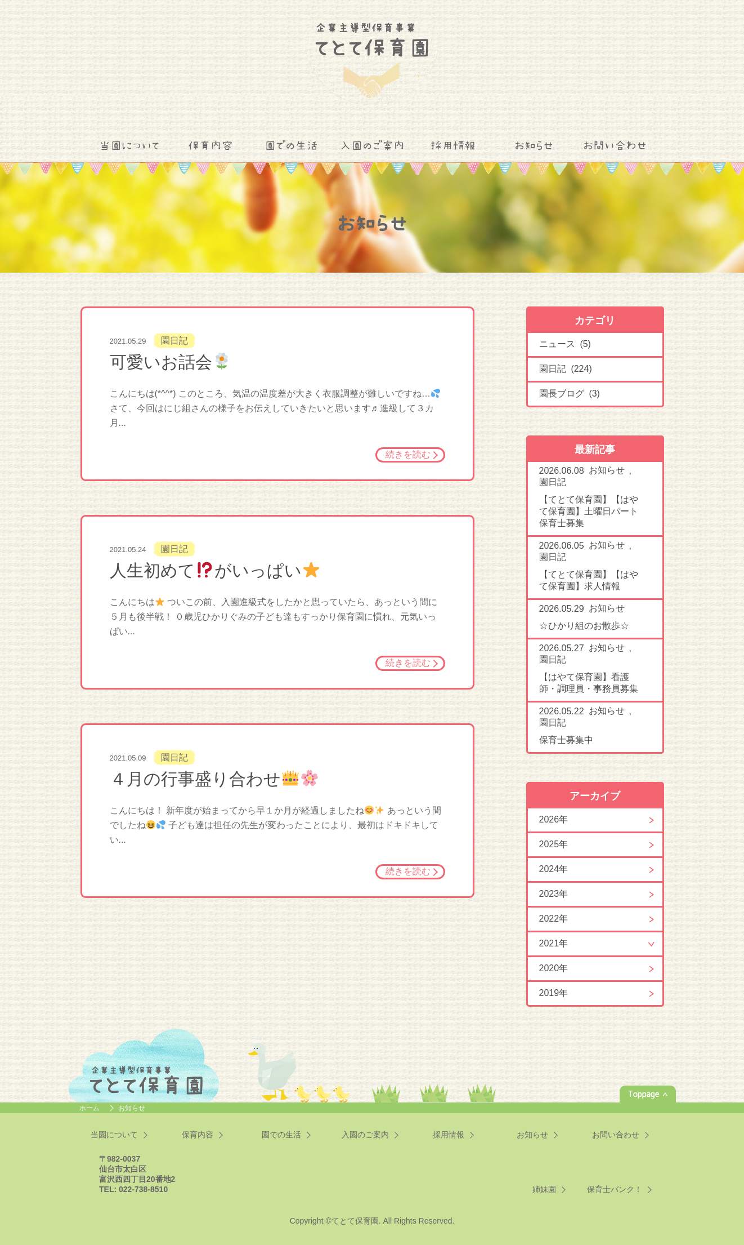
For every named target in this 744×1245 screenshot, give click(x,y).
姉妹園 (544, 1189)
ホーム (90, 1108)
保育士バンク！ (614, 1189)
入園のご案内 (372, 145)
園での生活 (291, 145)
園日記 (174, 340)
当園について (129, 145)
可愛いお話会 (170, 362)
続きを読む (408, 454)
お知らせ (533, 145)
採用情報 (453, 145)
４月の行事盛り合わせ (214, 779)
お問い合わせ (615, 145)
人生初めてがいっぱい (215, 570)
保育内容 (210, 145)
